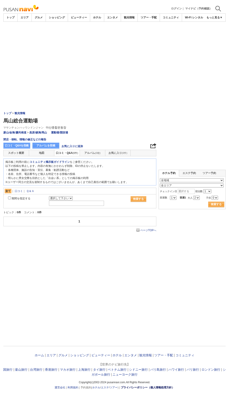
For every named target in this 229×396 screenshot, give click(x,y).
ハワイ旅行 (176, 369)
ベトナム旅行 (117, 369)
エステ (105, 387)
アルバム (92, 152)
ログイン (176, 8)
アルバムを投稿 (45, 145)
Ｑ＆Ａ (30, 191)
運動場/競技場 (59, 132)
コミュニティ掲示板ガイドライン (50, 161)
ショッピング (57, 17)
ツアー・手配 (149, 17)
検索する (138, 198)
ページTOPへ (148, 230)
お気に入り (117, 152)
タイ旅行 (99, 369)
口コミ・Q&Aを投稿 (17, 145)
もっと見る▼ (214, 17)
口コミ (19, 191)
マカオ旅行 (68, 369)
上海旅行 (84, 369)
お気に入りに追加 (72, 146)
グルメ (39, 17)
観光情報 (129, 17)
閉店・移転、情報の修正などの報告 (24, 139)
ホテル (97, 17)
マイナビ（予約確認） (198, 8)
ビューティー (79, 17)
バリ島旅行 (158, 369)
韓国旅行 (6, 369)
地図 (41, 152)
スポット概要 (16, 152)
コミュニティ (171, 17)
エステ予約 (189, 173)
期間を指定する (21, 198)
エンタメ (112, 17)
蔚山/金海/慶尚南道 (14, 132)
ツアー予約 (209, 173)
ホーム (39, 355)
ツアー (114, 387)
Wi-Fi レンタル (194, 17)
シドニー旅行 (138, 369)
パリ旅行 (193, 369)
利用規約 (73, 387)
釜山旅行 (21, 369)
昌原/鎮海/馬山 (38, 132)
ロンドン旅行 (210, 369)
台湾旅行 (36, 369)
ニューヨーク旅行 (125, 374)
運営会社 (60, 387)
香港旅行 (51, 369)
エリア (25, 17)
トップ (10, 17)
